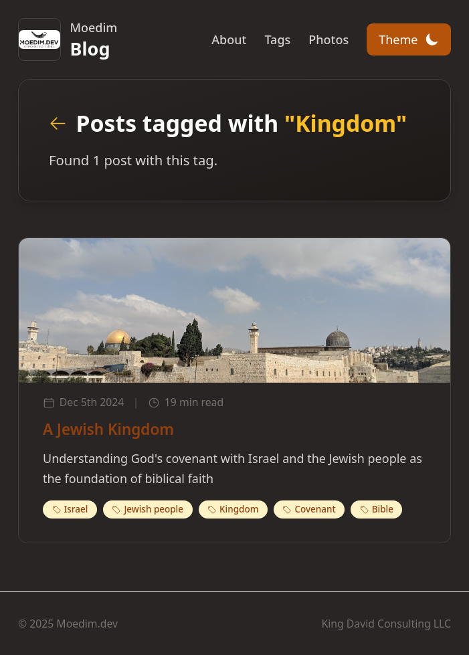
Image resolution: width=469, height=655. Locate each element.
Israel (70, 509)
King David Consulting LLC (386, 623)
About (228, 39)
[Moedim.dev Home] (67, 39)
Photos (328, 39)
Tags (277, 39)
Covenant (308, 509)
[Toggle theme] (409, 39)
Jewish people (147, 509)
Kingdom (232, 509)
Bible (376, 509)
